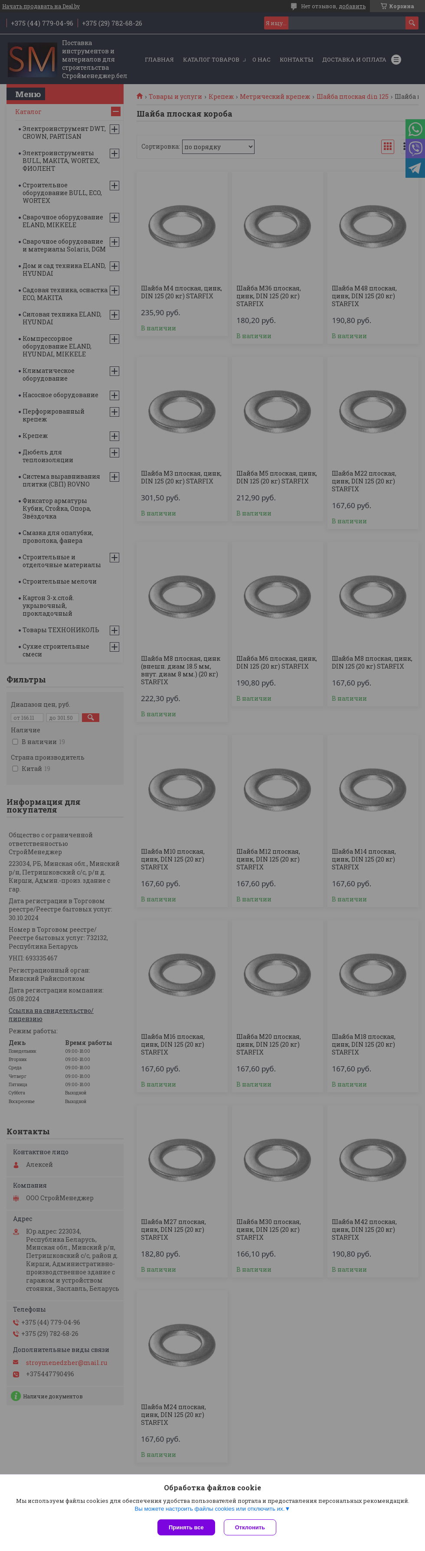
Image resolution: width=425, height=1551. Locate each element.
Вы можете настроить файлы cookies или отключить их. (209, 1508)
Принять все (186, 1527)
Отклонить (250, 1527)
